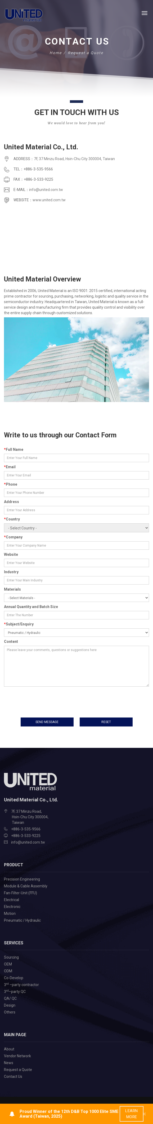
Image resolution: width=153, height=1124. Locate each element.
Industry (11, 572)
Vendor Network (17, 1055)
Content (11, 641)
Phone (10, 484)
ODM (8, 970)
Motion (10, 913)
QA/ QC (10, 998)
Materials (12, 589)
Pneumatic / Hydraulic (22, 920)
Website (11, 554)
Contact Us (13, 1076)
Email (10, 467)
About (9, 1048)
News (8, 1062)
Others (9, 1012)
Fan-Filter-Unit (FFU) (20, 892)
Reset (106, 722)
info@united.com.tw (46, 190)
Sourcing (11, 957)
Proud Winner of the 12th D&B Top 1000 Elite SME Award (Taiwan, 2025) (69, 1113)
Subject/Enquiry (19, 624)
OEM (8, 964)
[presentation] (44, 699)
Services (13, 942)
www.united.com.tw (49, 200)
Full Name (13, 449)
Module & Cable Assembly (25, 885)
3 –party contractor (21, 984)
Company (13, 537)
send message (46, 722)
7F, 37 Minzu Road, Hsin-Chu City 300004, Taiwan (74, 159)
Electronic (12, 906)
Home (55, 53)
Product (13, 864)
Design (9, 1005)
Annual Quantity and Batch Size (31, 607)
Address (11, 502)
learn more (131, 1113)
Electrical (11, 899)
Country (12, 519)
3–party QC (15, 990)
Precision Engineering (22, 879)
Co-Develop (13, 977)
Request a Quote (18, 1069)
